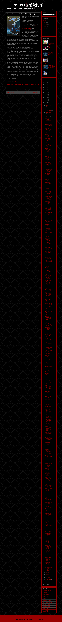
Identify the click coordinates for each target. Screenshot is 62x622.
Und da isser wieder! (47, 551)
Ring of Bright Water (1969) (48, 258)
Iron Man (11, 84)
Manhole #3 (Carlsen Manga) (47, 446)
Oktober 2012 (48, 110)
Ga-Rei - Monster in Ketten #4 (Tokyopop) (48, 287)
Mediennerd (45, 596)
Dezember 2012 (49, 105)
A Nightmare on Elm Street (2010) (48, 374)
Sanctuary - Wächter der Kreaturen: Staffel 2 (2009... (48, 158)
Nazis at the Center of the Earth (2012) (48, 410)
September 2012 (49, 112)
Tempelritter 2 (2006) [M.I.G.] (48, 243)
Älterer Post (36, 92)
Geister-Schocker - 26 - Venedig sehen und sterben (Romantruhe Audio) (49, 61)
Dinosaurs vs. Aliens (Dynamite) (47, 239)
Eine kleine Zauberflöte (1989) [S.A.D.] (48, 352)
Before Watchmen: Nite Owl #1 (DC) (48, 185)
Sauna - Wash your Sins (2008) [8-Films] (48, 342)
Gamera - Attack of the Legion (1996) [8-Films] (48, 369)
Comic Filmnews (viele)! (48, 522)
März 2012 (48, 577)
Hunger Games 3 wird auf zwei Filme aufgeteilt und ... (48, 539)
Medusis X (45, 598)
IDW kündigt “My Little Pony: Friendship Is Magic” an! (48, 519)
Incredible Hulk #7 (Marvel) (48, 142)
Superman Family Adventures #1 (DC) (48, 261)
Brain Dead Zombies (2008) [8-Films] (48, 248)
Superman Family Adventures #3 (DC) (48, 221)
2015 (46, 99)
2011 (46, 582)
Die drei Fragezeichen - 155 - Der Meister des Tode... (48, 428)
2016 (46, 97)
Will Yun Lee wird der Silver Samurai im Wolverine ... (48, 554)
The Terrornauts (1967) (48, 472)
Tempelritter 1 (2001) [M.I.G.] (48, 271)
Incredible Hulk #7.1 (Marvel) (48, 252)
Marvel (19, 84)
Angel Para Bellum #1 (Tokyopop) (48, 345)
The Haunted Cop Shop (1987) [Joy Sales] (48, 170)
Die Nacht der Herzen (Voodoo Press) (48, 378)
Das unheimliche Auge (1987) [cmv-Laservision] (51, 72)
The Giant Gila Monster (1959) (48, 417)
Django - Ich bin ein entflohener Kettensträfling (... (48, 382)
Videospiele (45, 34)
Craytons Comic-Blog (47, 590)
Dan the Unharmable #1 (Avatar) (48, 149)
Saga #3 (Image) (48, 350)
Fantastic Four (29, 82)
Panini (28, 84)
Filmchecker (45, 592)
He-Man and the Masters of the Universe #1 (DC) (48, 439)
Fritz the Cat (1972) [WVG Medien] (48, 499)
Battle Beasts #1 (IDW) (48, 400)
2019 (46, 92)
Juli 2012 (47, 116)
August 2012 (48, 115)
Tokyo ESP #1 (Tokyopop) (51, 47)
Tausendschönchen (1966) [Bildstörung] (48, 205)
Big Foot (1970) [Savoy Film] (48, 397)
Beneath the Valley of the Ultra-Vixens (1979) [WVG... (48, 479)
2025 (46, 82)
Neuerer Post (10, 92)
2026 (46, 80)
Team (15, 8)
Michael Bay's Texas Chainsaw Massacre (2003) (48, 282)
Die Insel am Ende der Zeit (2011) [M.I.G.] (48, 359)
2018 (46, 94)
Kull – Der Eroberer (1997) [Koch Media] (48, 129)
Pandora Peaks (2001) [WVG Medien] (48, 443)
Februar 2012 (48, 579)
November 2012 (49, 108)
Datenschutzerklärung (28, 8)
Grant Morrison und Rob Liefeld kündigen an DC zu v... (48, 218)
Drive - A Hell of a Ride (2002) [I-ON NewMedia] (48, 213)
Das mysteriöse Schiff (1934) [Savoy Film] (48, 332)
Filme (44, 22)
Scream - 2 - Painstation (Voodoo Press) (48, 135)
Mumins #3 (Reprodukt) (48, 394)
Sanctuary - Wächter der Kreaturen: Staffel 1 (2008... (48, 459)
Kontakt (20, 8)
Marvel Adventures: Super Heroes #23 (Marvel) (48, 294)
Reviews (37, 84)
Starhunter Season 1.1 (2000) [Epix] (48, 265)
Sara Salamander (46, 604)
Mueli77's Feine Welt (47, 600)
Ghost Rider (35, 82)
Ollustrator (35, 619)
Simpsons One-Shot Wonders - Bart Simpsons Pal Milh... (48, 529)
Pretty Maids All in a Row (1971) (48, 486)
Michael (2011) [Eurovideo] (48, 290)
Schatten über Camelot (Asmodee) (48, 300)
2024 (46, 84)
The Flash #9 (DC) (48, 194)
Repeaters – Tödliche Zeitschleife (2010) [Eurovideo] (48, 451)
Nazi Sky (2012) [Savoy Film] (48, 122)
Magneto (15, 84)
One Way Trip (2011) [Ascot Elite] (50, 53)
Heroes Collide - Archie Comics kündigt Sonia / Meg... (48, 559)
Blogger (45, 619)
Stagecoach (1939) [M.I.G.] (48, 183)
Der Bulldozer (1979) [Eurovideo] (48, 506)
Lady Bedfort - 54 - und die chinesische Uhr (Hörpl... (48, 569)
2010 (46, 584)
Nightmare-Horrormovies (47, 602)
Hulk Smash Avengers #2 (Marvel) (48, 202)
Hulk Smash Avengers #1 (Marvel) (48, 413)
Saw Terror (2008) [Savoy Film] (48, 348)
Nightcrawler (24, 84)
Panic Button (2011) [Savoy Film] (48, 139)
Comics (15, 82)
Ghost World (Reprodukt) (48, 174)
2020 (46, 90)
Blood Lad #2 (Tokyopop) (47, 356)
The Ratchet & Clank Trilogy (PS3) (48, 335)
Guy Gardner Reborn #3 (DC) (48, 456)
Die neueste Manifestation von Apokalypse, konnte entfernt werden (30, 27)
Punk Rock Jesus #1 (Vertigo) (48, 433)
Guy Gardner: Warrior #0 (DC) (48, 339)
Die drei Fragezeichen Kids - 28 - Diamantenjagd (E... (48, 387)
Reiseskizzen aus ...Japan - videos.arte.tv (48, 119)
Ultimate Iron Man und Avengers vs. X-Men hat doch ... (48, 490)
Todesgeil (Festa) (48, 371)
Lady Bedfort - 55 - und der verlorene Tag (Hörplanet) (48, 465)
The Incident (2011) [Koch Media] (48, 229)
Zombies (28, 86)
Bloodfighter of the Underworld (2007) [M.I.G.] (48, 324)
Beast (11, 82)
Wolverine (20, 86)
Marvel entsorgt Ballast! (48, 563)
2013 (46, 102)
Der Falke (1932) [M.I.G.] (48, 132)
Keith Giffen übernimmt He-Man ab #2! (48, 542)
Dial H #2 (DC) (48, 227)
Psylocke (32, 84)
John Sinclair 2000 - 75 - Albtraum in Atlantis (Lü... (48, 255)
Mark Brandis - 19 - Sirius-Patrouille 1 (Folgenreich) (51, 66)
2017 (46, 95)
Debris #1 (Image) (48, 232)
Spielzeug (45, 32)
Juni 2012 (47, 572)
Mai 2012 (47, 574)
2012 (46, 104)
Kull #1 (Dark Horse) (47, 180)
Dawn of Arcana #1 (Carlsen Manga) (48, 209)
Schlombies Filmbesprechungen (47, 611)
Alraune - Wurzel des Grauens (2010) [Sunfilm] (48, 176)
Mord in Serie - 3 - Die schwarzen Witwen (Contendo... (48, 313)
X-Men (24, 86)
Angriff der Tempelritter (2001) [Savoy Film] (48, 318)
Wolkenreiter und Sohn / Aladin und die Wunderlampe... (48, 198)
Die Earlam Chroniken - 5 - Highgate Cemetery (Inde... (48, 495)
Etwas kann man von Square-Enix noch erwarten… (48, 510)
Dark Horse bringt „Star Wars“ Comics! (48, 534)
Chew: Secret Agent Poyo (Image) (48, 483)
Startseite (9, 8)
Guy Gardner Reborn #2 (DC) (48, 525)
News (44, 28)
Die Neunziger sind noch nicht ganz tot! (48, 514)
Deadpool (19, 82)
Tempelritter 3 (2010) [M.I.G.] (48, 189)
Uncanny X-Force (13, 86)
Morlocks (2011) (48, 531)
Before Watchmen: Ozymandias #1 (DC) (48, 125)
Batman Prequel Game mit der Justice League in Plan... (48, 547)
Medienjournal (46, 594)
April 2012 (48, 575)
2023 (46, 85)
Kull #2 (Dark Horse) (47, 167)
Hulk (8, 84)
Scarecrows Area (46, 606)
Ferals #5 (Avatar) (48, 366)
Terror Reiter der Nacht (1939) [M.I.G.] (48, 145)
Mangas (44, 26)
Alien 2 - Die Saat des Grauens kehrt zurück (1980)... (48, 403)
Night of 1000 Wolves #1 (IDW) (47, 309)
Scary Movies (45, 608)
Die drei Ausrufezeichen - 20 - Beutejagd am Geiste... (48, 363)
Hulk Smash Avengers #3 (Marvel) (48, 328)
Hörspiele (45, 24)
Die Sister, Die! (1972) (48, 435)
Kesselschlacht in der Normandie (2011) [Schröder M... (48, 305)
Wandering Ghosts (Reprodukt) (48, 469)
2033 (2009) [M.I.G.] (47, 392)
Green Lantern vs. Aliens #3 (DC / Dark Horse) (48, 420)
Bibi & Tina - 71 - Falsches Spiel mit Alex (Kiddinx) (48, 277)
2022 (46, 87)
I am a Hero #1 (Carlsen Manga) (48, 474)
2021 (46, 89)
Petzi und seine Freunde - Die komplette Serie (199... (48, 164)
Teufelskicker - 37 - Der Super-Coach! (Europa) (48, 153)
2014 (46, 100)
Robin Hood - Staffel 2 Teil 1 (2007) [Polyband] (48, 235)
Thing (8, 86)
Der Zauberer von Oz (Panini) (48, 503)
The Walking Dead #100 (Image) (48, 565)
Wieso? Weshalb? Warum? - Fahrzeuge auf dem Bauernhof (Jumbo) (51, 42)
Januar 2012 (48, 580)
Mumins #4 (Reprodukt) (48, 246)
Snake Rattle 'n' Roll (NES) (48, 298)
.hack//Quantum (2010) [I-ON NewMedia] (48, 192)
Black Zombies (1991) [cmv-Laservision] (48, 423)
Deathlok (24, 82)
